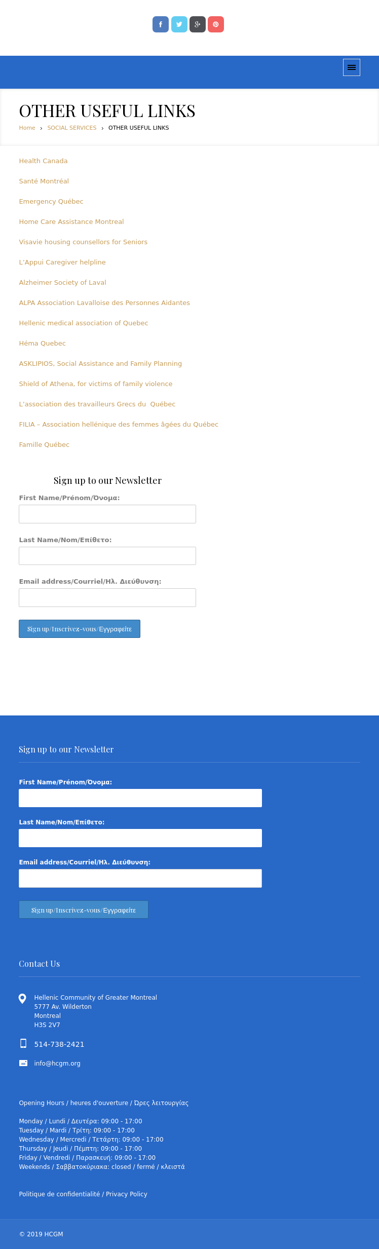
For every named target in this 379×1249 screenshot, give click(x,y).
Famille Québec (44, 444)
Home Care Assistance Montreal (71, 221)
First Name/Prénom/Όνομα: (69, 498)
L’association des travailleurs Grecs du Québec (97, 404)
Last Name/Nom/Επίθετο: (65, 540)
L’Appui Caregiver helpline (62, 262)
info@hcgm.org (57, 1063)
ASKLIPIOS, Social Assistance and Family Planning (100, 363)
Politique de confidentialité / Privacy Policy (83, 1194)
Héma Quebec (42, 343)
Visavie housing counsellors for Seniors (83, 242)
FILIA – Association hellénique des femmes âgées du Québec (118, 424)
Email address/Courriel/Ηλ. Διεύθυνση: (90, 581)
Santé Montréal (44, 181)
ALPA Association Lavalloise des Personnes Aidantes (104, 303)
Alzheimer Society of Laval (62, 282)
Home (27, 128)
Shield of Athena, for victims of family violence (95, 384)
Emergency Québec (51, 201)
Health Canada (43, 161)
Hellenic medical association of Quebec (83, 323)
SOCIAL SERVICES (71, 128)
